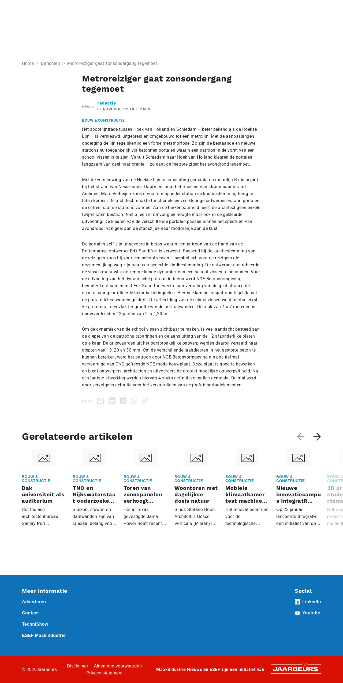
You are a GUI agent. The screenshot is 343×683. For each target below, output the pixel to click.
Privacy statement (104, 673)
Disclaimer (77, 666)
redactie (106, 103)
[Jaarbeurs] (296, 668)
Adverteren (178, 8)
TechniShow (35, 624)
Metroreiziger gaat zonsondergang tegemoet (112, 63)
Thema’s (265, 27)
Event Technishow (77, 8)
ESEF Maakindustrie (44, 635)
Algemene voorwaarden (118, 666)
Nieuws (103, 8)
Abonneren (202, 8)
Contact (225, 8)
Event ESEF (47, 8)
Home (27, 8)
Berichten (50, 63)
